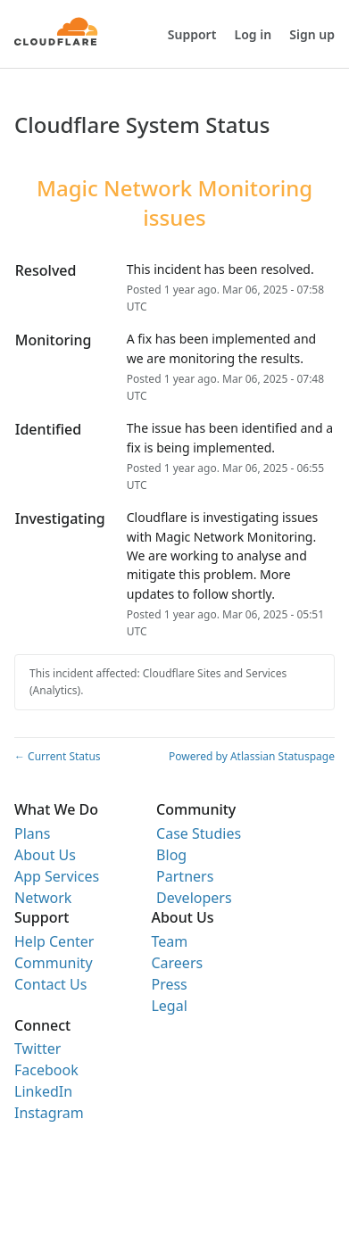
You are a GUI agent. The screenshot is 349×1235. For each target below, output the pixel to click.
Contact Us (50, 984)
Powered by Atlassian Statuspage (252, 756)
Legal (169, 1005)
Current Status (57, 756)
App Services (56, 876)
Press (169, 984)
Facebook (46, 1070)
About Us (45, 855)
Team (169, 941)
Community (53, 963)
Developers (193, 898)
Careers (177, 963)
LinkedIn (43, 1091)
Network (42, 898)
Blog (171, 855)
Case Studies (198, 833)
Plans (32, 833)
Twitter (37, 1048)
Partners (184, 876)
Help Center (54, 941)
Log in (253, 34)
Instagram (49, 1113)
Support (192, 34)
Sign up (312, 34)
